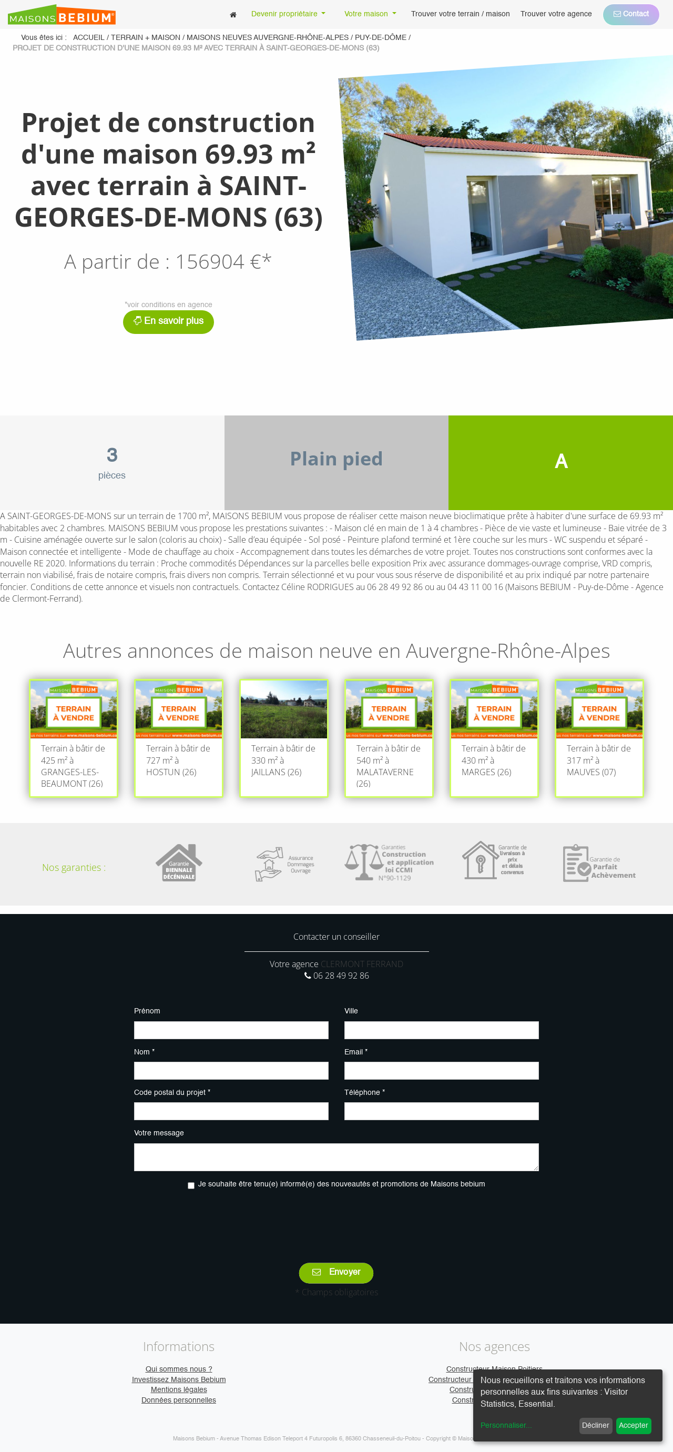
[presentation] (336, 1218)
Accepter (633, 1425)
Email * (356, 1052)
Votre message (159, 1133)
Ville (351, 1011)
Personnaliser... (506, 1425)
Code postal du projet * (172, 1092)
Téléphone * (364, 1092)
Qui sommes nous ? (179, 1369)
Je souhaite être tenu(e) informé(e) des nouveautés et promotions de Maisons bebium (341, 1184)
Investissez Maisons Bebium (179, 1380)
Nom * (144, 1052)
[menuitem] (233, 14)
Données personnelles (178, 1400)
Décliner (595, 1425)
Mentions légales (179, 1390)
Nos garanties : (74, 867)
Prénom (147, 1011)
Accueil (89, 38)
